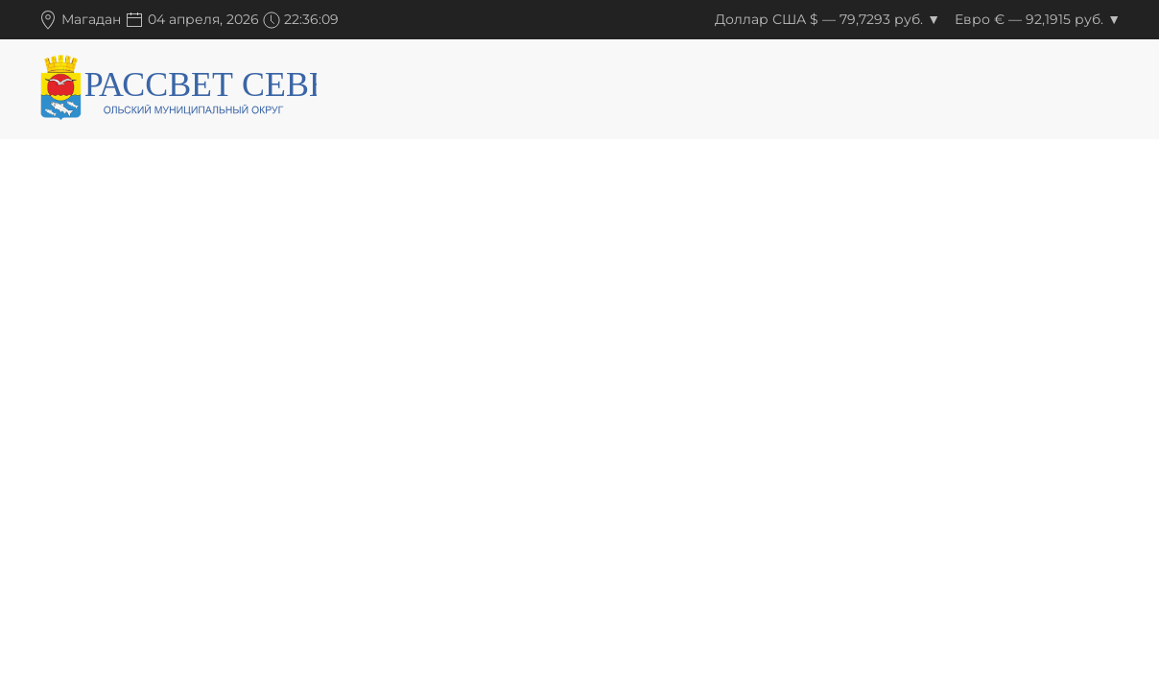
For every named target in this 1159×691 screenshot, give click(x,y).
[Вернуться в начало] (177, 91)
